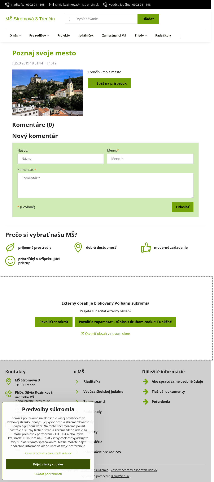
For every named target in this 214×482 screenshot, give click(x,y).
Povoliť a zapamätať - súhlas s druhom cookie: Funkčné (125, 322)
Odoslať (182, 207)
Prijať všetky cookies (48, 464)
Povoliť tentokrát (53, 322)
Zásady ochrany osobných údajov (134, 470)
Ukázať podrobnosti (48, 474)
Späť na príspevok (109, 83)
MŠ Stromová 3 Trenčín (30, 19)
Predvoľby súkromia (94, 470)
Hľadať (148, 19)
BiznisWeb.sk (120, 476)
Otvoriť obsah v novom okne (105, 333)
